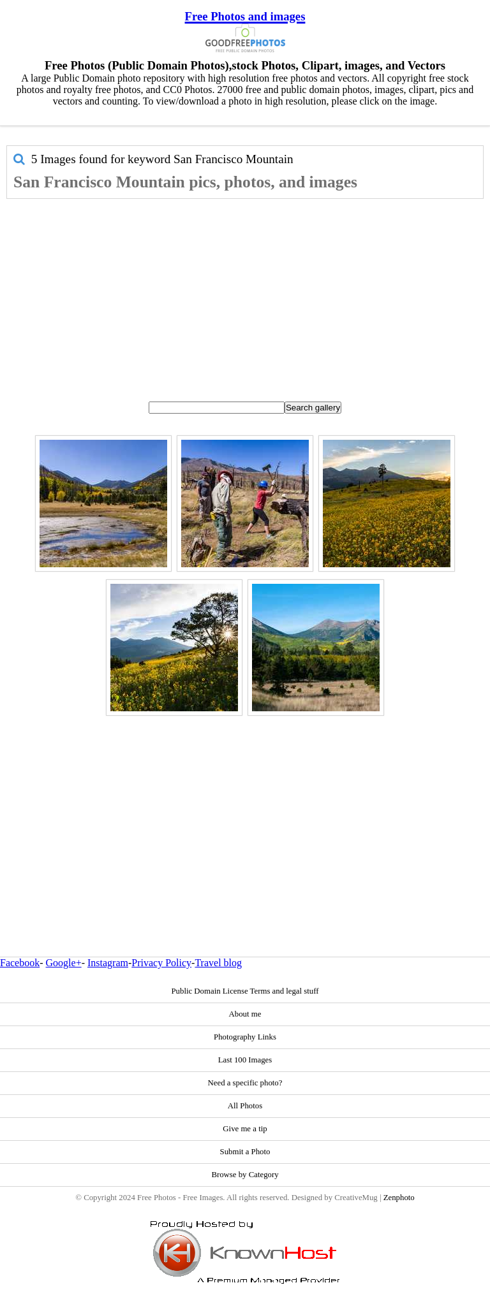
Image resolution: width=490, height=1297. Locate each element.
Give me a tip (245, 1128)
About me (245, 1014)
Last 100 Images (245, 1059)
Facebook (20, 962)
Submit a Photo (245, 1151)
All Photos (245, 1105)
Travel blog (218, 962)
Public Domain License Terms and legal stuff (244, 991)
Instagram (107, 962)
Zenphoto (399, 1197)
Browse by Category (244, 1174)
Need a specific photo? (245, 1082)
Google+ (64, 962)
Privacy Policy (161, 962)
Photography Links (245, 1037)
